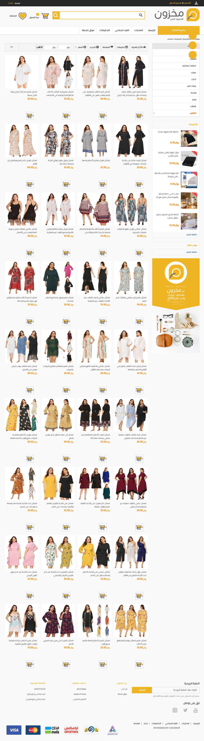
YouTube (196, 710)
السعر (80, 47)
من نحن (124, 689)
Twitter (185, 710)
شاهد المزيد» (191, 234)
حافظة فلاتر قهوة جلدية (168, 132)
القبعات (193, 59)
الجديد (94, 47)
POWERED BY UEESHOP (167, 728)
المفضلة (13, 16)
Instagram (175, 710)
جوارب (193, 72)
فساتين (170, 39)
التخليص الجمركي (79, 699)
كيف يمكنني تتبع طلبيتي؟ (35, 699)
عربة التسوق (34, 16)
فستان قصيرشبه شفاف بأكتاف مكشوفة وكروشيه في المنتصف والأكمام (60, 95)
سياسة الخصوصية (80, 694)
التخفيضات (104, 30)
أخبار (146, 723)
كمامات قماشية (189, 66)
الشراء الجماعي (122, 30)
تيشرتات (193, 52)
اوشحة (193, 93)
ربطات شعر (191, 86)
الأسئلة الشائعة (39, 689)
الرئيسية (151, 30)
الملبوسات (177, 39)
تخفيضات (122, 47)
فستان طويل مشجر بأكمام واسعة (96, 160)
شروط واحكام (81, 689)
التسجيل (187, 3)
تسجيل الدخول (175, 3)
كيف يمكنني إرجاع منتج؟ (36, 694)
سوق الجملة (88, 30)
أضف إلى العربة (139, 116)
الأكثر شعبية (138, 47)
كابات (193, 79)
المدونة (136, 723)
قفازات (193, 106)
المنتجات (138, 30)
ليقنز (194, 99)
